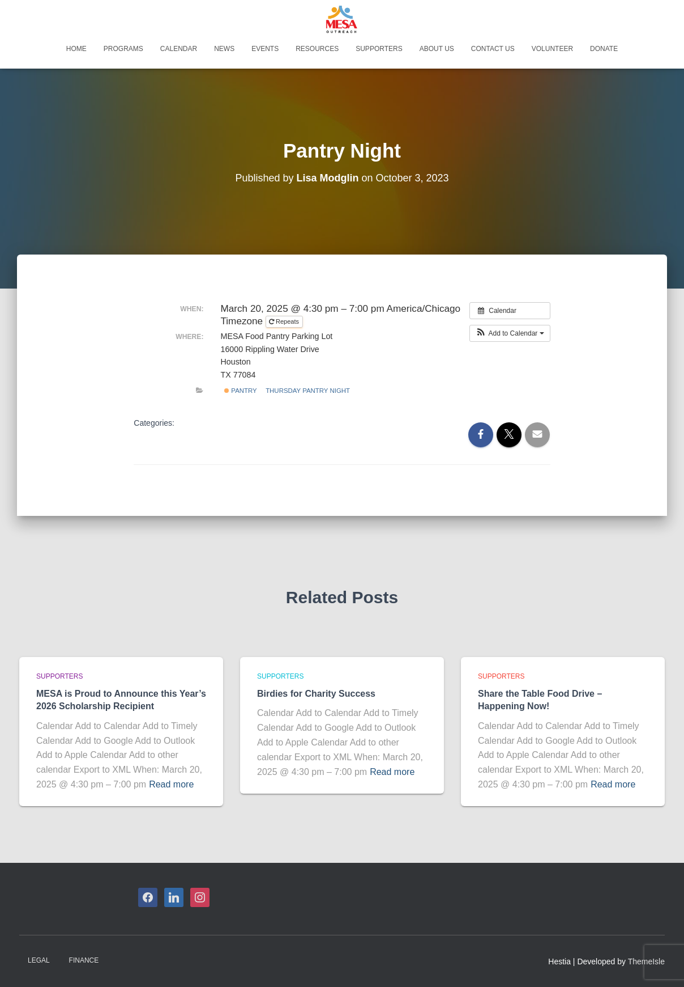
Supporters (379, 49)
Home (76, 49)
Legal (39, 960)
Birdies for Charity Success (316, 693)
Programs (123, 49)
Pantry (240, 390)
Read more (171, 784)
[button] (510, 333)
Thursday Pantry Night (308, 390)
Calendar (178, 49)
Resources (317, 49)
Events (265, 49)
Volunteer (552, 49)
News (224, 49)
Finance (84, 960)
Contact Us (493, 49)
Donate (604, 49)
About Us (437, 49)
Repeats (285, 321)
